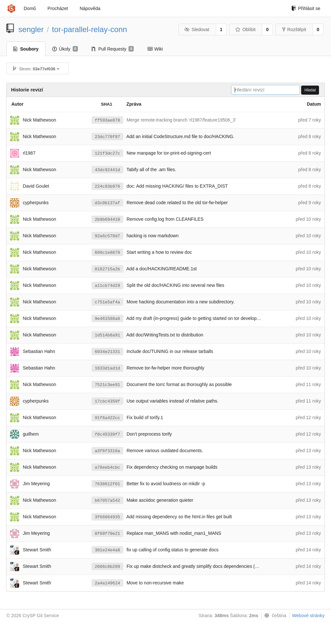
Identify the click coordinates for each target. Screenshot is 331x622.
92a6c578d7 (107, 236)
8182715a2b (107, 269)
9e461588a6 (107, 318)
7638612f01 (107, 484)
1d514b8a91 (107, 335)
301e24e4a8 (107, 550)
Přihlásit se (305, 8)
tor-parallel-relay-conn (89, 29)
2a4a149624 (107, 583)
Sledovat (196, 29)
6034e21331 (107, 351)
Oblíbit (245, 29)
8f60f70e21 (107, 533)
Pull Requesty (113, 49)
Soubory (26, 49)
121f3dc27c (107, 153)
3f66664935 (107, 517)
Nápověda (90, 8)
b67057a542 (107, 500)
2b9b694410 (107, 219)
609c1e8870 (107, 252)
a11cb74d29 (107, 285)
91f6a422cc (107, 418)
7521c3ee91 (107, 384)
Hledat (310, 90)
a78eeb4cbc (107, 467)
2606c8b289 (107, 566)
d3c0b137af (107, 203)
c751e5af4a (107, 302)
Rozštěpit (294, 29)
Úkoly (65, 49)
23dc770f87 (107, 137)
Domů (30, 8)
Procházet (57, 8)
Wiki (155, 49)
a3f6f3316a (107, 451)
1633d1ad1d (107, 368)
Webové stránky (308, 615)
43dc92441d (107, 170)
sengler (31, 29)
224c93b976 (107, 186)
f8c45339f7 (107, 434)
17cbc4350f (107, 401)
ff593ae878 (107, 120)
